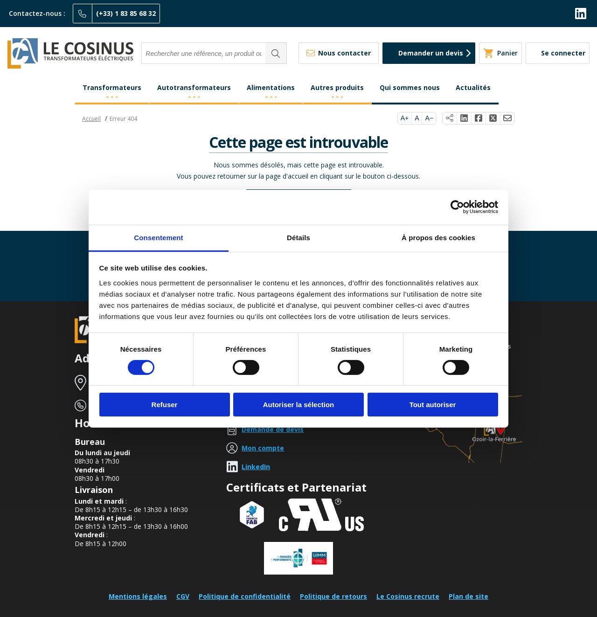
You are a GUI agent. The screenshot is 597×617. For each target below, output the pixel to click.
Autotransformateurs (194, 87)
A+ (405, 118)
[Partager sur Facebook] (479, 118)
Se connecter (563, 53)
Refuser (165, 405)
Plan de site (468, 596)
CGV (182, 596)
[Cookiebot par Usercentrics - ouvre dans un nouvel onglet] (457, 207)
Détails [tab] (298, 237)
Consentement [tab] (158, 237)
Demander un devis (430, 53)
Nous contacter (344, 53)
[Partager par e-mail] (507, 118)
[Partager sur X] (493, 118)
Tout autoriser (433, 405)
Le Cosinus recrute (407, 596)
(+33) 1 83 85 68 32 (126, 13)
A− (429, 118)
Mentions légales (138, 596)
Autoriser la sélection (298, 405)
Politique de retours (333, 596)
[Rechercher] (276, 53)
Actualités (473, 87)
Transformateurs (112, 87)
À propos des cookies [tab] (438, 237)
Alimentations (271, 87)
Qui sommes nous (410, 87)
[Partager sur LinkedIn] (464, 118)
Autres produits (337, 87)
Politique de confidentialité (245, 596)
